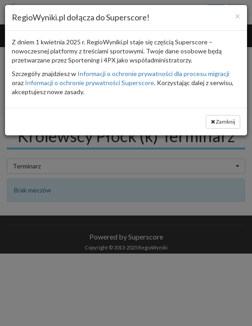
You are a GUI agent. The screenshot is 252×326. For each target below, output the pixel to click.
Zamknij (223, 121)
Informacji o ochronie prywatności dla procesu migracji (153, 73)
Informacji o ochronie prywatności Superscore (89, 82)
